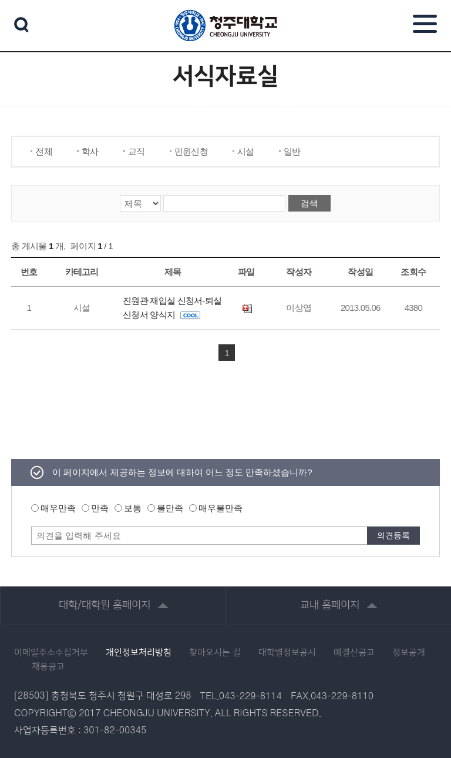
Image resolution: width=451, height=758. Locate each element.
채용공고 (48, 667)
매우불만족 (220, 508)
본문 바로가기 (225, 0)
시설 (245, 151)
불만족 (170, 508)
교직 (136, 151)
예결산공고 (354, 653)
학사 (90, 151)
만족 (100, 508)
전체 (43, 151)
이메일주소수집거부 (51, 653)
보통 (133, 508)
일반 (292, 151)
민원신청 (191, 151)
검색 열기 (21, 24)
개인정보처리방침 (138, 653)
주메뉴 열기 (425, 24)
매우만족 (58, 508)
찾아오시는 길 (215, 653)
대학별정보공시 (287, 653)
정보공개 (408, 653)
